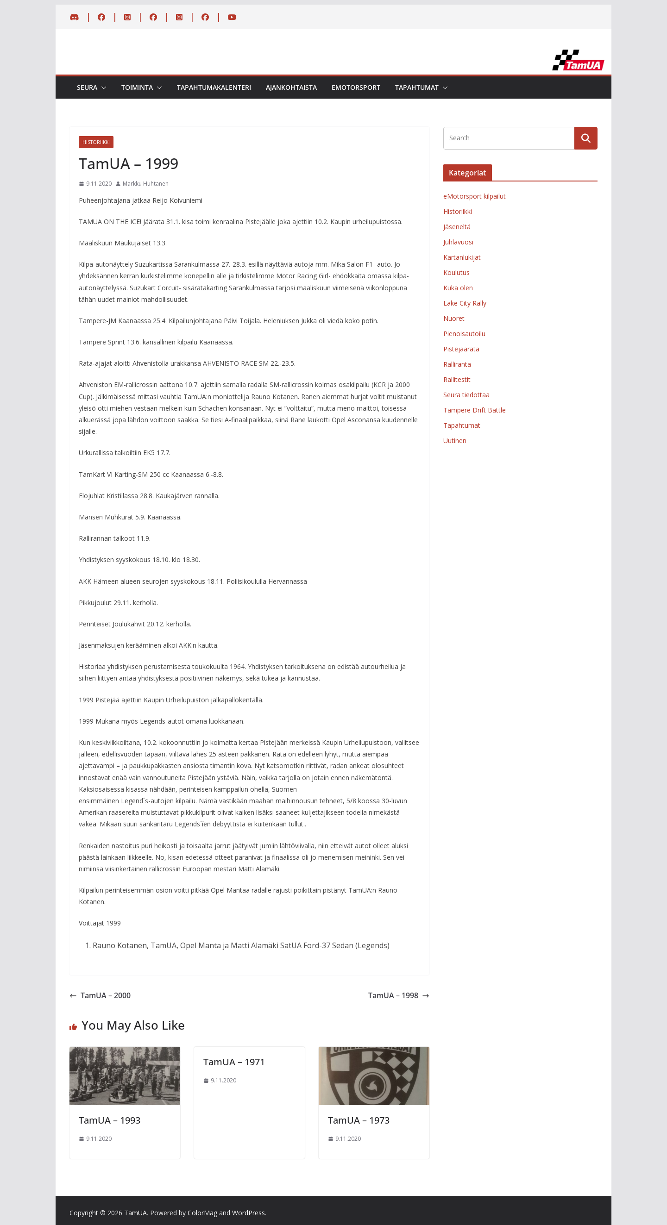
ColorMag (202, 1212)
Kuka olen (458, 287)
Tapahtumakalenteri (214, 87)
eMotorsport (356, 87)
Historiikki (96, 142)
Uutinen (454, 440)
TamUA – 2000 (100, 995)
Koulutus (456, 272)
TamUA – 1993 (109, 1120)
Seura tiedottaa (466, 394)
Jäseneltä (457, 226)
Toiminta (137, 87)
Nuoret (454, 318)
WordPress (248, 1212)
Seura (87, 87)
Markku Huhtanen (146, 184)
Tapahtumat (417, 87)
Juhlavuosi (458, 242)
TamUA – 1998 (398, 995)
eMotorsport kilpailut (474, 196)
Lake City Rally (464, 303)
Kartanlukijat (462, 257)
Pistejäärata (461, 348)
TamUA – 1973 (359, 1120)
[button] (102, 87)
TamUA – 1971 (234, 1062)
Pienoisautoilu (464, 333)
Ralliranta (457, 364)
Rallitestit (457, 379)
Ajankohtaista (291, 87)
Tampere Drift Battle (474, 410)
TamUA (135, 1212)
